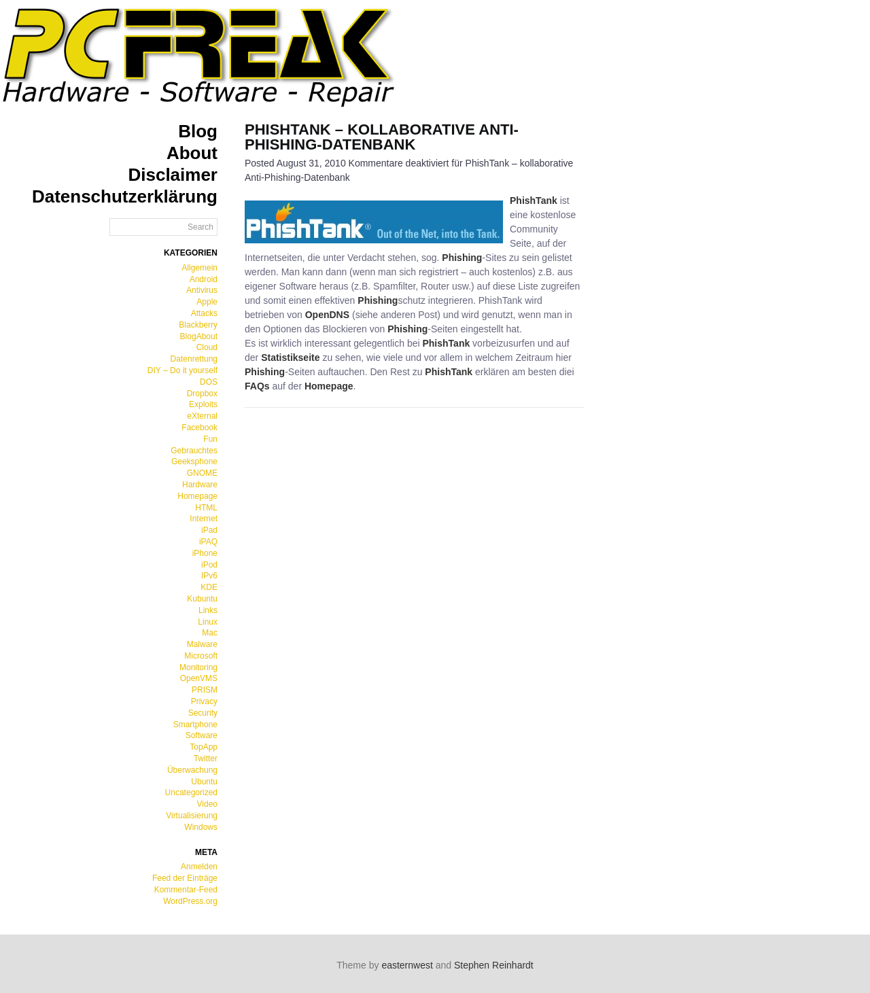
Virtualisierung (192, 815)
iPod (209, 565)
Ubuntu (204, 781)
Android (204, 279)
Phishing (462, 257)
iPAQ (208, 541)
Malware (202, 644)
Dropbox (202, 393)
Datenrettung (194, 359)
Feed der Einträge (185, 878)
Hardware (200, 484)
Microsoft (201, 656)
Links (208, 610)
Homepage (197, 496)
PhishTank (533, 200)
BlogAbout (199, 336)
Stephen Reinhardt (494, 965)
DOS (209, 382)
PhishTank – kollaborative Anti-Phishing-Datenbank (382, 137)
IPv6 (209, 575)
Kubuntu (202, 599)
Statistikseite (290, 357)
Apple (207, 302)
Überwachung (192, 770)
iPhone (205, 553)
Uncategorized (191, 792)
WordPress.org (190, 901)
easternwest (406, 965)
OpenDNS (327, 314)
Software (202, 735)
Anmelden (199, 866)
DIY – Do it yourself (182, 370)
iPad (209, 530)
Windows (201, 827)
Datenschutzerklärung (125, 196)
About (192, 153)
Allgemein (199, 268)
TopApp (204, 747)
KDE (209, 587)
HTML (206, 507)
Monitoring (198, 667)
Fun (210, 439)
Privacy (204, 701)
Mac (210, 633)
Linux (208, 622)
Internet (204, 518)
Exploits (203, 404)
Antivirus (202, 290)
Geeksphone (194, 461)
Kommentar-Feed (186, 889)
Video (207, 804)
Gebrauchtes (194, 450)
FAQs (257, 386)
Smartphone (195, 724)
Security (203, 713)
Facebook (199, 427)
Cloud (207, 347)
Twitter (206, 758)
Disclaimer (173, 174)
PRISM (205, 690)
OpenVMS (199, 678)
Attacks (204, 313)
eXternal (202, 416)
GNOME (202, 473)
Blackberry (198, 325)
